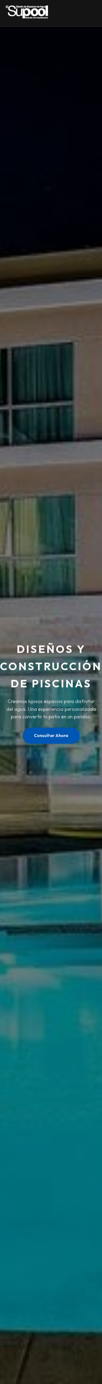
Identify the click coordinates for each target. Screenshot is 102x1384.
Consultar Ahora (51, 735)
